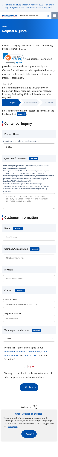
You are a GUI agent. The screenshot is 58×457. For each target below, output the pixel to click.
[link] (13, 58)
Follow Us (29, 409)
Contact (5, 26)
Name (13, 230)
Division (8, 271)
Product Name (11, 134)
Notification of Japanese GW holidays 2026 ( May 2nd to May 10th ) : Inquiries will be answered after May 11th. (29, 6)
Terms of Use (29, 357)
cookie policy (13, 426)
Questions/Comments (21, 158)
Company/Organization (21, 250)
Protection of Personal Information (22, 353)
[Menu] (54, 15)
